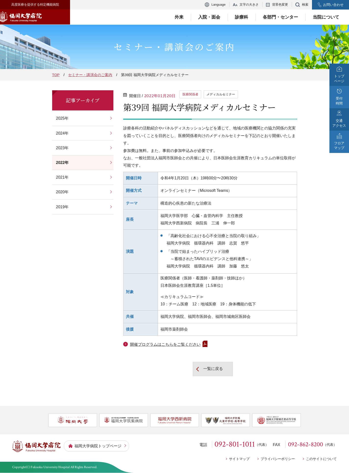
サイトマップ (239, 459)
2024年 (61, 133)
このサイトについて (321, 459)
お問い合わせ (333, 5)
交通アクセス (339, 123)
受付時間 (339, 100)
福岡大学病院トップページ (97, 446)
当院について (326, 17)
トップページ (339, 78)
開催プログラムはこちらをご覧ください (165, 344)
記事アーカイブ (82, 100)
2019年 (61, 207)
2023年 (61, 148)
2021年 (61, 177)
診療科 (241, 17)
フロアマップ (339, 145)
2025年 (61, 118)
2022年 (61, 163)
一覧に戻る (210, 369)
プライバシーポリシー (278, 459)
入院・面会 (209, 17)
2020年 (61, 192)
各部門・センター (280, 17)
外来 (179, 17)
